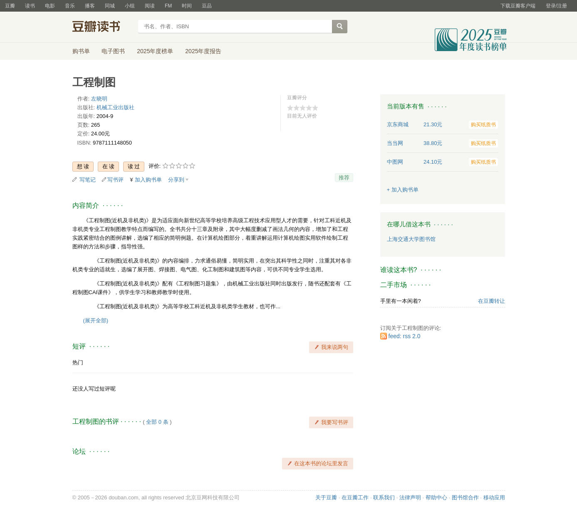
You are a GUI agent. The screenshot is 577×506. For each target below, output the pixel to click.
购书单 (81, 51)
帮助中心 (436, 497)
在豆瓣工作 (355, 497)
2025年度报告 (203, 51)
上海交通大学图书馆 (411, 239)
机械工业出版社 (115, 107)
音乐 (70, 6)
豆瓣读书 (102, 27)
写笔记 (87, 180)
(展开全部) (96, 320)
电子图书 (113, 51)
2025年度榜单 (155, 51)
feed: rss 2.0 (405, 336)
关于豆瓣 (326, 497)
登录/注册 (556, 6)
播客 (90, 6)
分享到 (176, 180)
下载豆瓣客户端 (517, 6)
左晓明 (99, 99)
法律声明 (410, 497)
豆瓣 (10, 6)
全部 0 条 (157, 422)
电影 (50, 6)
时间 (187, 6)
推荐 (344, 177)
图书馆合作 (465, 497)
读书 (30, 6)
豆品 (207, 6)
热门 (77, 362)
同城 (110, 6)
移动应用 (494, 497)
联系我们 (384, 497)
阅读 (150, 6)
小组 (130, 6)
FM (168, 6)
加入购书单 (148, 180)
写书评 (115, 180)
